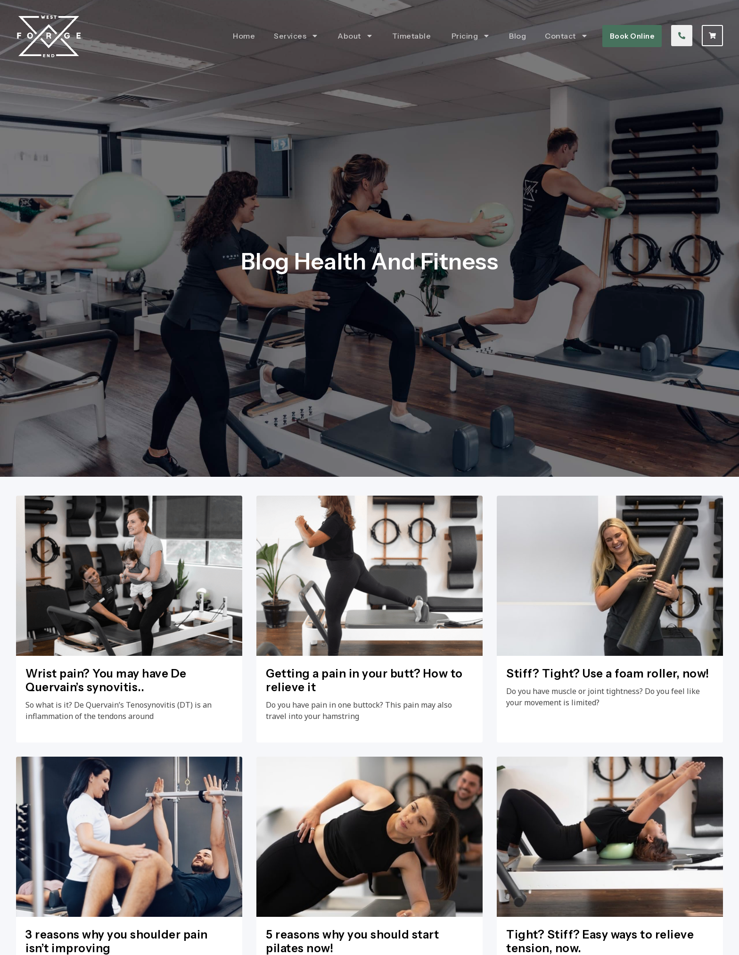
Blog (517, 36)
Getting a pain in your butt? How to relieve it (364, 680)
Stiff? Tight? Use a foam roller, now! (607, 673)
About (355, 35)
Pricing (471, 35)
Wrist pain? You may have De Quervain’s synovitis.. (106, 680)
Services (296, 35)
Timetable (412, 36)
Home (244, 36)
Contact (566, 35)
